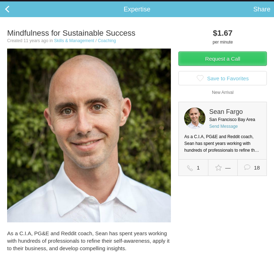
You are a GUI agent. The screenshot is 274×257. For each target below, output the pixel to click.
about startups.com (246, 4)
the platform (38, 4)
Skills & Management (74, 47)
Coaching (107, 47)
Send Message (223, 133)
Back (14, 16)
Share (261, 16)
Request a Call (222, 66)
